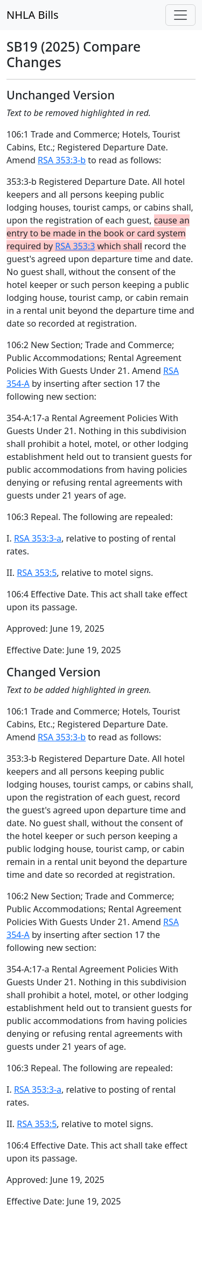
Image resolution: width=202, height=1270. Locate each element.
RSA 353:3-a (37, 538)
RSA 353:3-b (62, 160)
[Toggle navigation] (180, 15)
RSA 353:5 (37, 573)
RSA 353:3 (75, 246)
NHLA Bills (32, 15)
